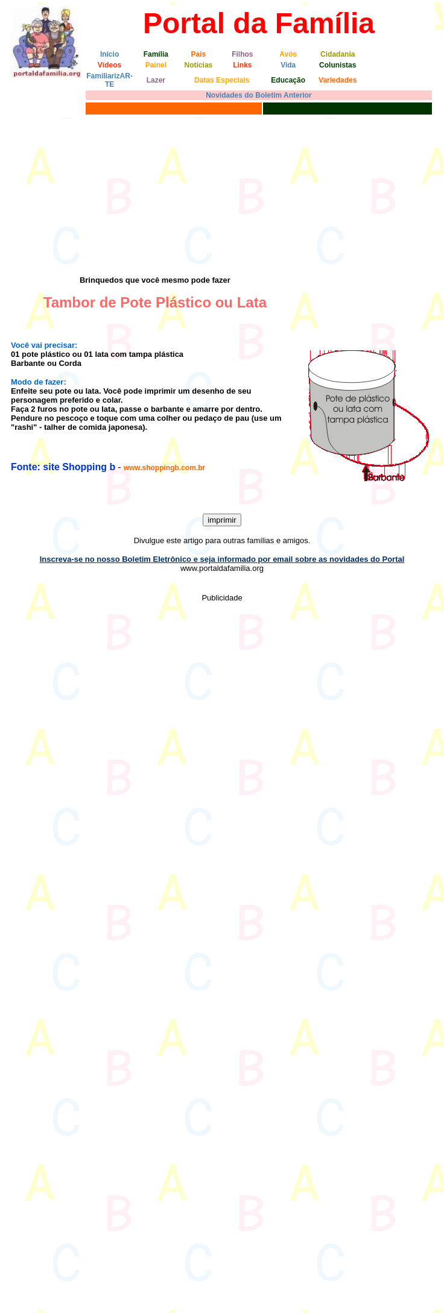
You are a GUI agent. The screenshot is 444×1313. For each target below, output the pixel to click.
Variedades (338, 80)
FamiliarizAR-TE (109, 80)
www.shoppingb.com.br (165, 468)
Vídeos (109, 65)
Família (156, 54)
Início (109, 54)
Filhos (242, 54)
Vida (288, 65)
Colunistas (337, 65)
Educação (288, 80)
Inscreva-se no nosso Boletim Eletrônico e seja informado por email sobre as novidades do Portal (222, 559)
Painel (155, 65)
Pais (198, 54)
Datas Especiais (221, 80)
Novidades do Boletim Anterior (259, 95)
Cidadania (337, 54)
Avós (288, 54)
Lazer (156, 80)
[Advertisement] (113, 193)
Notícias (199, 65)
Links (242, 65)
